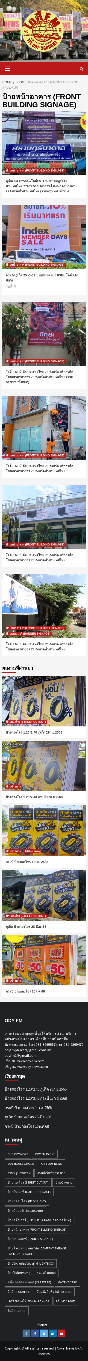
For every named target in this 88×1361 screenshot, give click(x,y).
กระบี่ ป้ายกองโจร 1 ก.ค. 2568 (27, 862)
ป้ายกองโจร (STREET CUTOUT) (26, 721)
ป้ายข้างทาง (13, 786)
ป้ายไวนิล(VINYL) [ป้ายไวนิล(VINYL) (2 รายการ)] (19, 1273)
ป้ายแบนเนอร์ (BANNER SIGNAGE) (28, 633)
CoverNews (65, 1348)
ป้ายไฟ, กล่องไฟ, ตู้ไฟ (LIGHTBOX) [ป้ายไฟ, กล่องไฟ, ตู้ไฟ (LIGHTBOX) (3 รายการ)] (31, 1263)
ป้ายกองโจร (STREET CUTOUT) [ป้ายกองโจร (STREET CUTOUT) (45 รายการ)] (28, 1182)
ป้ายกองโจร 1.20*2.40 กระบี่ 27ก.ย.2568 (34, 797)
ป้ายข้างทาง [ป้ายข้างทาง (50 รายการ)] (63, 1182)
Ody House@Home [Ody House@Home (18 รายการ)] (21, 1163)
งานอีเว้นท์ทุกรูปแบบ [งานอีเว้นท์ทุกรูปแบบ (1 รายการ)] (51, 1173)
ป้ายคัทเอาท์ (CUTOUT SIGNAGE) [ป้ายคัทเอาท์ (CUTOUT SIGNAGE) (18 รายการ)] (29, 1192)
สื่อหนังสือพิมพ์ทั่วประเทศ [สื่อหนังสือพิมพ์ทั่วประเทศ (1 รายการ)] (54, 1292)
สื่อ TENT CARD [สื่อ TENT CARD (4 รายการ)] (67, 1282)
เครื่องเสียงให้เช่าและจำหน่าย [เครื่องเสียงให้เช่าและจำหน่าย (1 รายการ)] (29, 1301)
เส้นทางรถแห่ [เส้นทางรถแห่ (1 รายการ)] (65, 1301)
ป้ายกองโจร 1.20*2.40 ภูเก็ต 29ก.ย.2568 (34, 732)
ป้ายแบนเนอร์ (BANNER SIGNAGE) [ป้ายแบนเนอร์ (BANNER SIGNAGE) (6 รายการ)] (30, 1239)
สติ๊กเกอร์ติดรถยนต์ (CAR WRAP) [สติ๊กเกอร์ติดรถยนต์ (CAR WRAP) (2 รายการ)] (29, 1282)
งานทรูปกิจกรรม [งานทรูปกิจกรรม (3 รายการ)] (19, 1173)
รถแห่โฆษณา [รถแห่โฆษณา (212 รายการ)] (46, 1273)
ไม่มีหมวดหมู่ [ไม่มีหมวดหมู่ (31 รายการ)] (17, 1310)
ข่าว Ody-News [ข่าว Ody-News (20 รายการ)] (51, 1163)
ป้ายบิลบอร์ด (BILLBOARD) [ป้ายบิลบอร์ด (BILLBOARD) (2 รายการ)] (25, 1211)
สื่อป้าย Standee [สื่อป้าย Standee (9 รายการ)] (19, 1292)
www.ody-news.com (32, 1066)
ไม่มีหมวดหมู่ (33, 851)
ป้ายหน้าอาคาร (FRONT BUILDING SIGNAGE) (35, 170)
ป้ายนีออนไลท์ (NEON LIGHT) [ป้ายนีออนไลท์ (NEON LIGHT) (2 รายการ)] (27, 1201)
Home (42, 1324)
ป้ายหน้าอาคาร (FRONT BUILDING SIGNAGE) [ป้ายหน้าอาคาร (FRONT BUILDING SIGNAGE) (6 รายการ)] (37, 1229)
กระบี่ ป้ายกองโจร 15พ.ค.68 (25, 991)
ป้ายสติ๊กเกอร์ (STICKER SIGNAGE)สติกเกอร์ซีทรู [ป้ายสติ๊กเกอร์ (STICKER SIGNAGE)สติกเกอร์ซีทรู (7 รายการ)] (39, 1220)
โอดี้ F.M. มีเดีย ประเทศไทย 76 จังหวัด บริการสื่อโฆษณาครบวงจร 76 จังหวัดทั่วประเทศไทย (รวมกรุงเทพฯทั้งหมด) (39, 377)
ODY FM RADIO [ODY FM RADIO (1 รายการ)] (45, 1154)
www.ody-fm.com (30, 1061)
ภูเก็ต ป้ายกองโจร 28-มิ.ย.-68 (26, 926)
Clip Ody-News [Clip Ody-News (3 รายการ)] (18, 1154)
